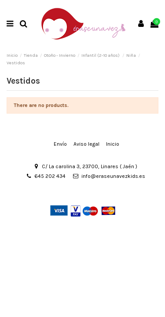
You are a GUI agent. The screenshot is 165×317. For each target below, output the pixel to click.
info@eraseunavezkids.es (113, 176)
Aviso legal (86, 144)
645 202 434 (50, 176)
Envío (60, 144)
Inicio (112, 144)
